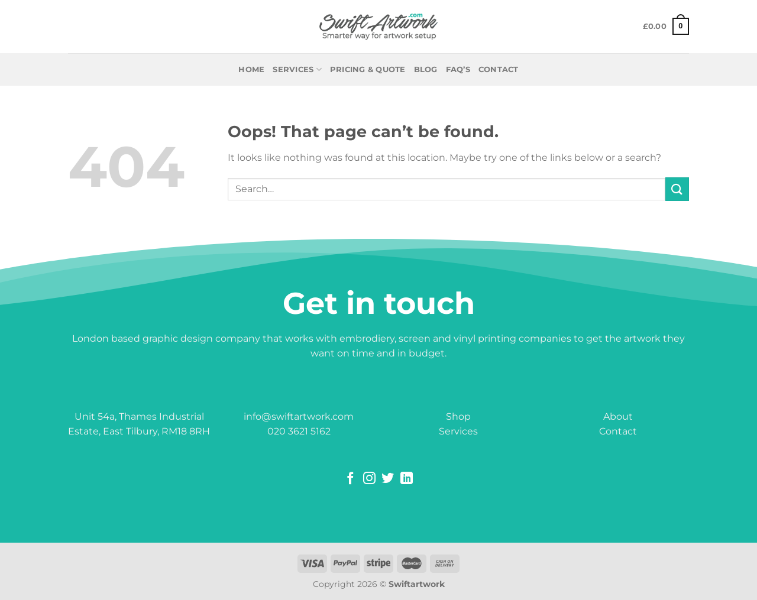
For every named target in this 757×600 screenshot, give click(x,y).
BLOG (426, 69)
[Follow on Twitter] (387, 479)
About (618, 416)
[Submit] (677, 188)
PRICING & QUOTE (368, 69)
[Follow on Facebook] (350, 479)
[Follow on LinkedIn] (406, 479)
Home (251, 69)
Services (297, 69)
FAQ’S (458, 69)
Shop (458, 416)
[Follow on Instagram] (369, 479)
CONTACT (498, 69)
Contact (618, 431)
